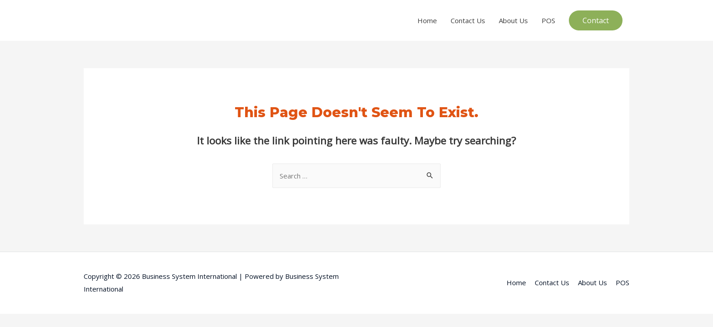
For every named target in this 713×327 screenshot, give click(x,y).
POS (548, 20)
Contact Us (468, 20)
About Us (513, 20)
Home (427, 20)
